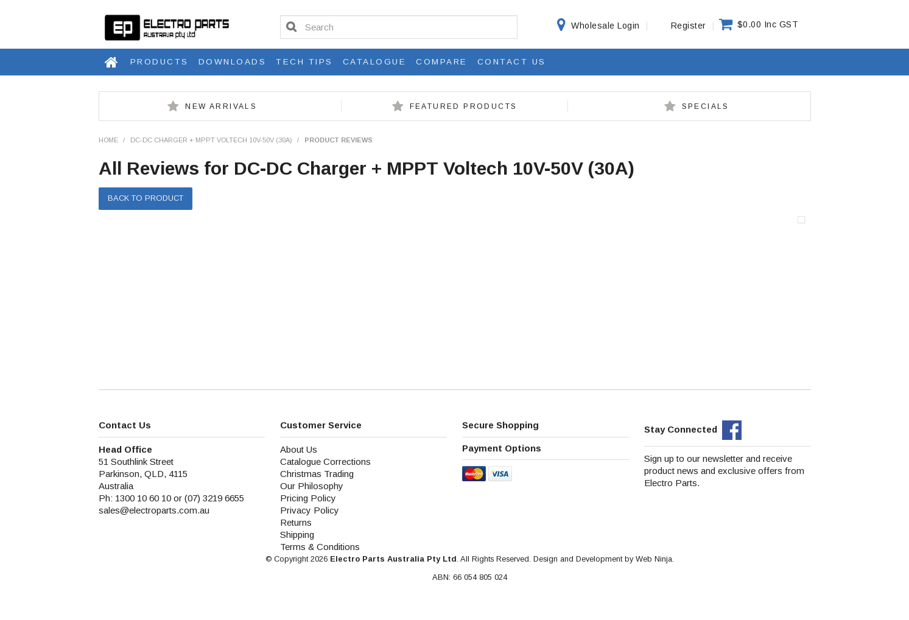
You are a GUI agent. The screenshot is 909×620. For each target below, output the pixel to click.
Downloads (232, 61)
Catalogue (375, 61)
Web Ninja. (655, 558)
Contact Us (511, 61)
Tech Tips (304, 61)
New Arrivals (221, 106)
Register (688, 25)
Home (112, 62)
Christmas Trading (317, 473)
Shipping (297, 534)
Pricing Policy (308, 498)
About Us (298, 449)
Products (159, 61)
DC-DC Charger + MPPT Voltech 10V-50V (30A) (211, 140)
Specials (705, 106)
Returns (296, 522)
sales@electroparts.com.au (154, 510)
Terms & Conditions (320, 547)
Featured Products (464, 106)
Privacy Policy (309, 510)
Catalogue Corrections (325, 461)
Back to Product (145, 198)
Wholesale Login (605, 25)
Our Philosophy (311, 486)
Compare (442, 61)
